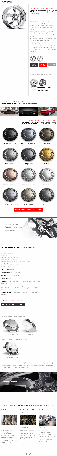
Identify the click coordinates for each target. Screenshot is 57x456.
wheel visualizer (43, 65)
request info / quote (13, 304)
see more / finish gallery (28, 210)
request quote (34, 65)
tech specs (52, 64)
